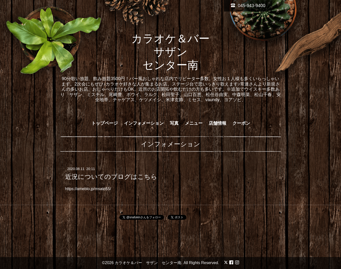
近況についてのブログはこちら (111, 176)
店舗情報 (217, 123)
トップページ (104, 123)
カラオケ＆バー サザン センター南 (176, 51)
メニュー (194, 123)
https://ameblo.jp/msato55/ (88, 189)
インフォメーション (144, 123)
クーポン (241, 123)
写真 (174, 123)
